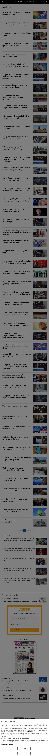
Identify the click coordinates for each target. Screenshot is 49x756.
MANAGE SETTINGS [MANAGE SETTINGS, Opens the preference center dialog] (24, 753)
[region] (24, 737)
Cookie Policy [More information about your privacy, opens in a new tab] (30, 731)
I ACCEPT (24, 748)
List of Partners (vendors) (7, 744)
